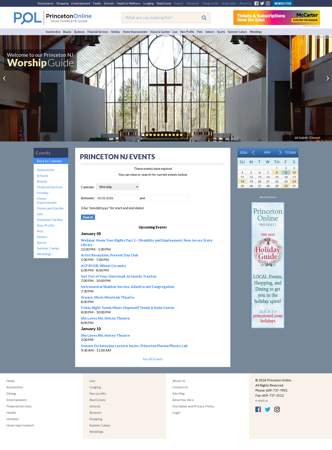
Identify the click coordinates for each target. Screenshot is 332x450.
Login (176, 412)
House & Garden (160, 31)
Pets (199, 31)
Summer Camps (237, 31)
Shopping (62, 3)
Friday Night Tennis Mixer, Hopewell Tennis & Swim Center (128, 308)
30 (286, 186)
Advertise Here (183, 400)
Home (10, 381)
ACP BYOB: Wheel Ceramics (103, 266)
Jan (267, 152)
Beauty (67, 31)
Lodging (149, 3)
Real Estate (164, 3)
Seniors (209, 31)
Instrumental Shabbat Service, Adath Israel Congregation (127, 287)
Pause (188, 135)
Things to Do (210, 3)
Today (290, 152)
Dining (11, 393)
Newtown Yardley (50, 219)
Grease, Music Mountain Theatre (107, 297)
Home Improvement (135, 31)
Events (178, 3)
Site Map (178, 393)
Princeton (192, 3)
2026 (243, 152)
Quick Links (228, 3)
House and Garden (50, 208)
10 (294, 172)
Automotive (53, 31)
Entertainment (80, 3)
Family (97, 3)
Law (175, 31)
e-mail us (261, 400)
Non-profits (97, 393)
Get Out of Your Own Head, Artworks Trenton (118, 276)
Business (79, 31)
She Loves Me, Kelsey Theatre (105, 318)
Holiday (115, 31)
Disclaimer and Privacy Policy (193, 406)
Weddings (256, 31)
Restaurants (45, 3)
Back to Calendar (49, 161)
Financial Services (97, 31)
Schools (109, 3)
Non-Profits (187, 31)
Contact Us (180, 387)
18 (242, 181)
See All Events (153, 359)
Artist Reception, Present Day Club (109, 255)
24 (294, 181)
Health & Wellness (129, 3)
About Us (245, 3)
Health (11, 412)
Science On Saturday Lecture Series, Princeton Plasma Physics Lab (134, 346)
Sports (221, 31)
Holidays (12, 419)
